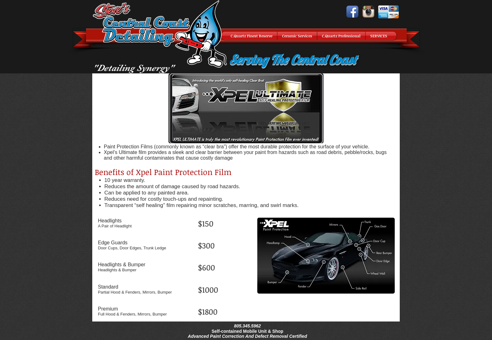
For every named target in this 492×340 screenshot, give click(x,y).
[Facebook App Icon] (352, 12)
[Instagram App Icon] (368, 12)
